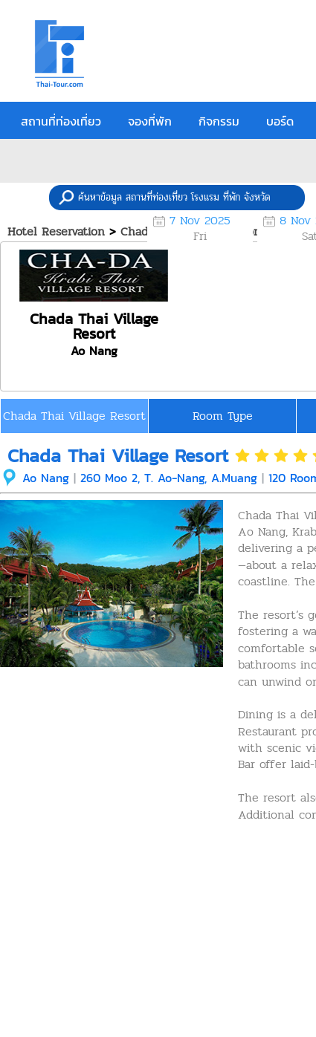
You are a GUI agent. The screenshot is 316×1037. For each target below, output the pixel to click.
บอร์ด (280, 121)
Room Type (223, 415)
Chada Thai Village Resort (74, 415)
